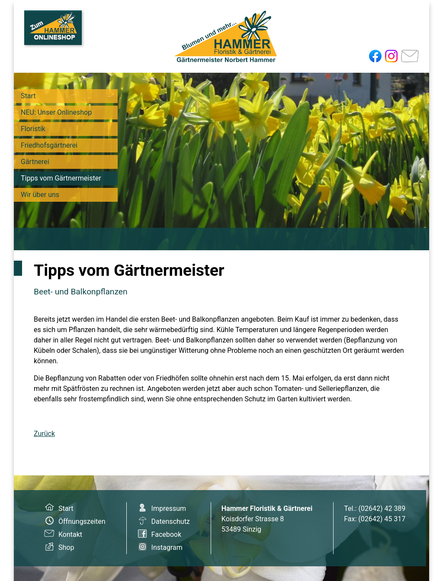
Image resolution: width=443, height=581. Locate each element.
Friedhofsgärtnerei (49, 145)
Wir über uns (40, 194)
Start (28, 96)
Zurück (44, 433)
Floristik (33, 129)
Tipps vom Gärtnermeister (61, 178)
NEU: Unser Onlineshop (56, 112)
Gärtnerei (35, 162)
